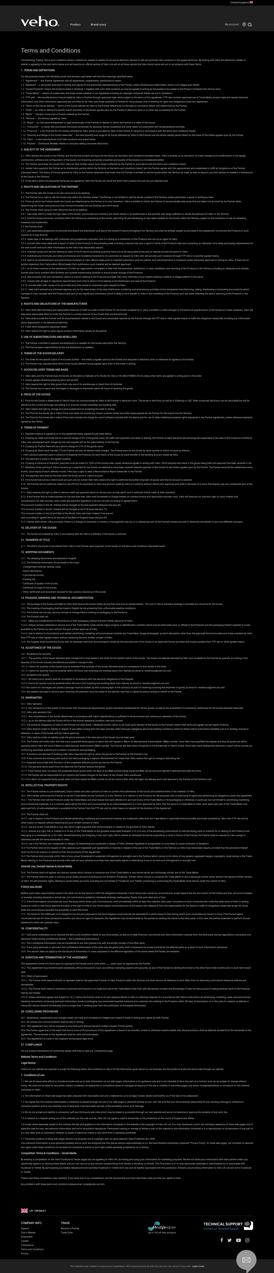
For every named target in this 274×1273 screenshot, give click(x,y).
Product (75, 24)
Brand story (98, 24)
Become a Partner (70, 1228)
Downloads (27, 1236)
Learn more (198, 1266)
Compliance (27, 1245)
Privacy (25, 1253)
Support (25, 1228)
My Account (232, 24)
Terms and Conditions (32, 1249)
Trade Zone (66, 1232)
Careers (25, 1240)
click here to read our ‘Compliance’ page (92, 1050)
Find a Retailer (28, 1232)
